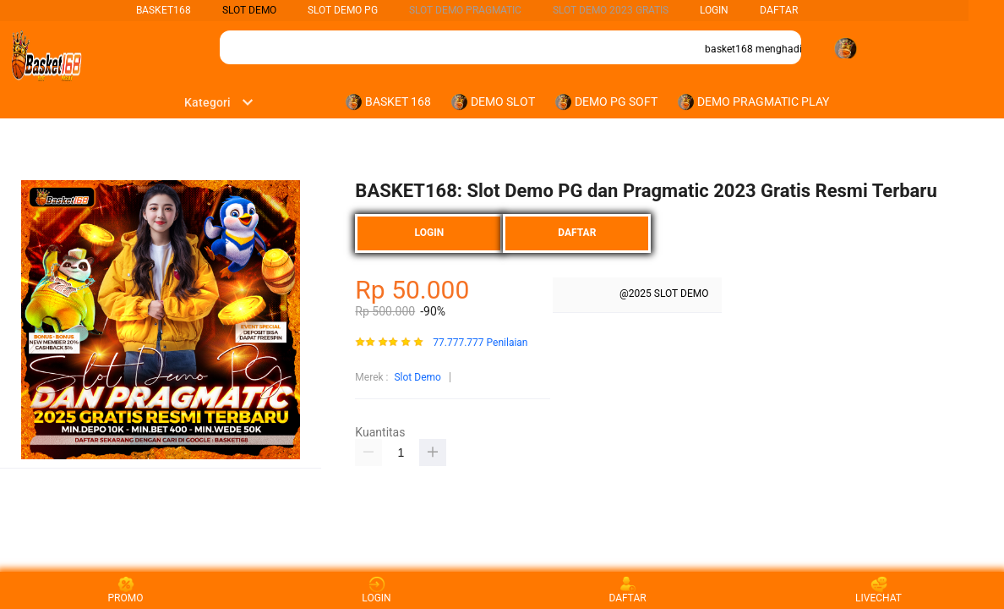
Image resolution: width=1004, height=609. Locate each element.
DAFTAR (779, 10)
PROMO (126, 590)
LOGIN (714, 10)
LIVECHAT (878, 590)
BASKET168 (163, 10)
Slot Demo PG (343, 10)
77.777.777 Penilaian (480, 342)
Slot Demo (417, 377)
